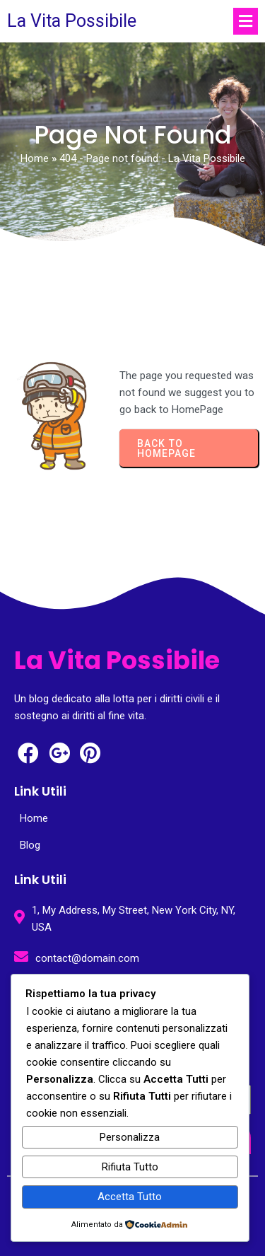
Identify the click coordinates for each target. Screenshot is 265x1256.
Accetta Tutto (130, 1196)
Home (34, 158)
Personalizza (130, 1137)
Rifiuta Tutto (130, 1167)
